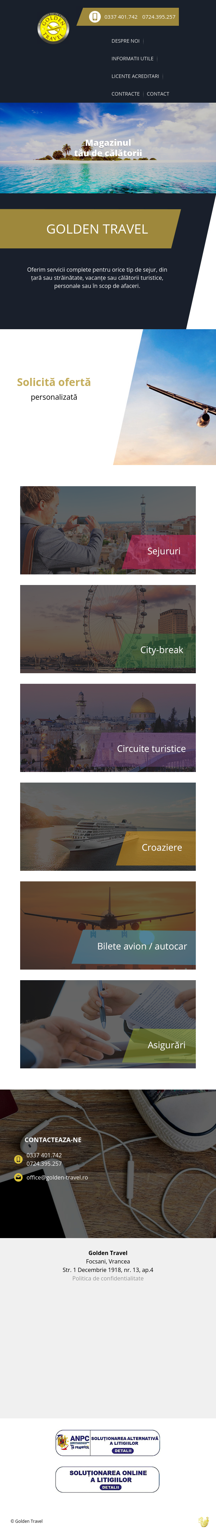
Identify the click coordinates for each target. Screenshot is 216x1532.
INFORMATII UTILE (133, 58)
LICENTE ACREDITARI (135, 76)
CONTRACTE (126, 93)
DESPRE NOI (126, 40)
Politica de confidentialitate (108, 1278)
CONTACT (158, 93)
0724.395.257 (159, 16)
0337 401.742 (121, 16)
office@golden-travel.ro (57, 1177)
